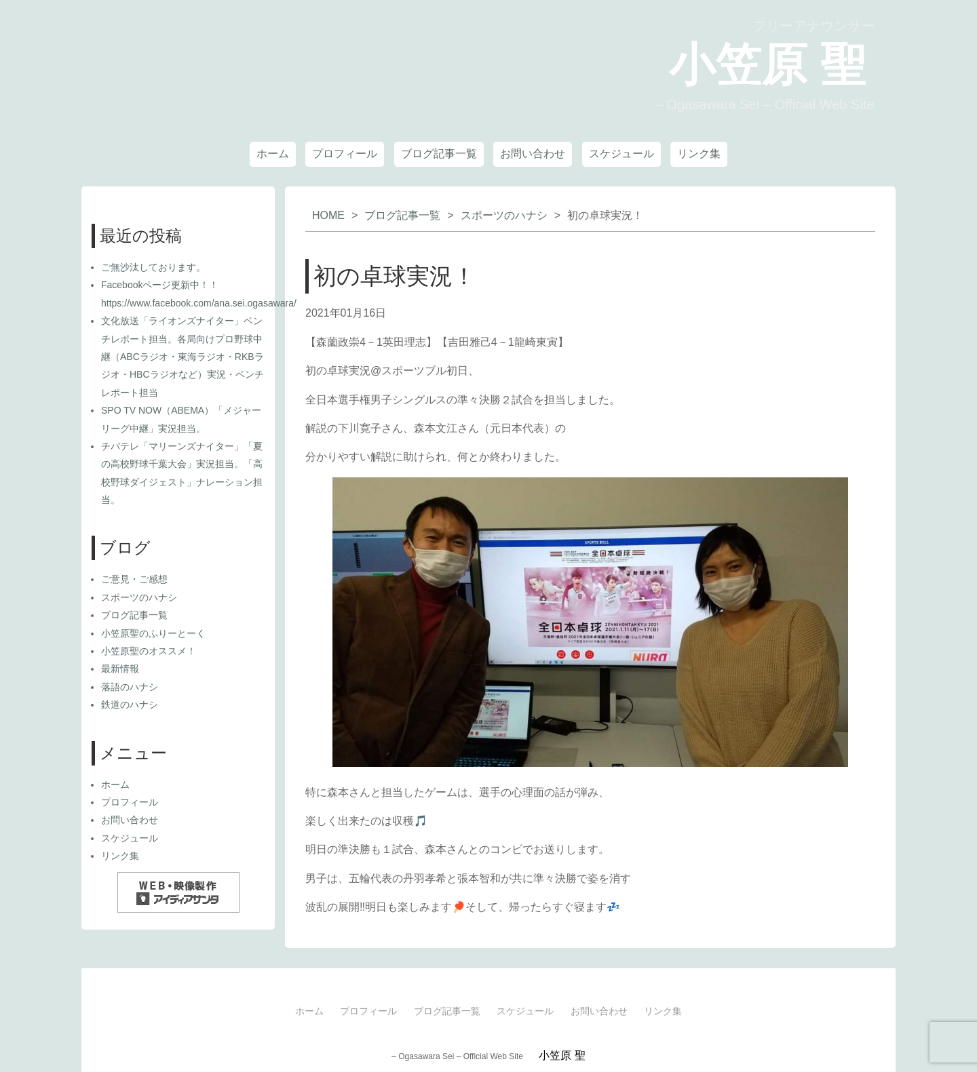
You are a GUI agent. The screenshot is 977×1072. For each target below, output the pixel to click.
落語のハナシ (129, 686)
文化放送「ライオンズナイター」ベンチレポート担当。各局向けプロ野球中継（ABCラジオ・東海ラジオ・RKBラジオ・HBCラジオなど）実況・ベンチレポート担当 (182, 356)
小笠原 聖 (746, 63)
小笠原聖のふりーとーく (153, 633)
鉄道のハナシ (129, 704)
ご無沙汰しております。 (153, 267)
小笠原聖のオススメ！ (148, 651)
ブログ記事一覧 (439, 153)
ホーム (272, 153)
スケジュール (621, 153)
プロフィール (344, 153)
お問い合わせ (532, 153)
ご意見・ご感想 (134, 579)
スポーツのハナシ (504, 215)
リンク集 (699, 153)
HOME (328, 215)
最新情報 (120, 668)
